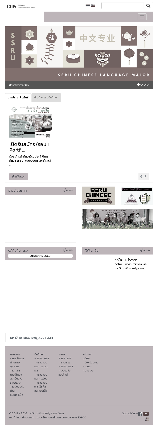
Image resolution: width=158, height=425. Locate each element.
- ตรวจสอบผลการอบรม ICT (41, 366)
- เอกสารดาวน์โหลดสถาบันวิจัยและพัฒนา (16, 377)
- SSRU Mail (41, 358)
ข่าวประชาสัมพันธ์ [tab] (18, 97)
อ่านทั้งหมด (18, 176)
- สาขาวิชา (88, 370)
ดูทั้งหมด (68, 190)
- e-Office (64, 362)
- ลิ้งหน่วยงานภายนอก (91, 365)
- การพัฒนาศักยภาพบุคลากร (17, 362)
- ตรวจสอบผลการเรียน (41, 377)
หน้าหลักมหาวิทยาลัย (68, 6)
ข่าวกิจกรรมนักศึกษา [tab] (46, 97)
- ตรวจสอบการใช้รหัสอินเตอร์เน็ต (40, 387)
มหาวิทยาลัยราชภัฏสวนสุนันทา (32, 337)
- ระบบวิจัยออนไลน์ (64, 373)
